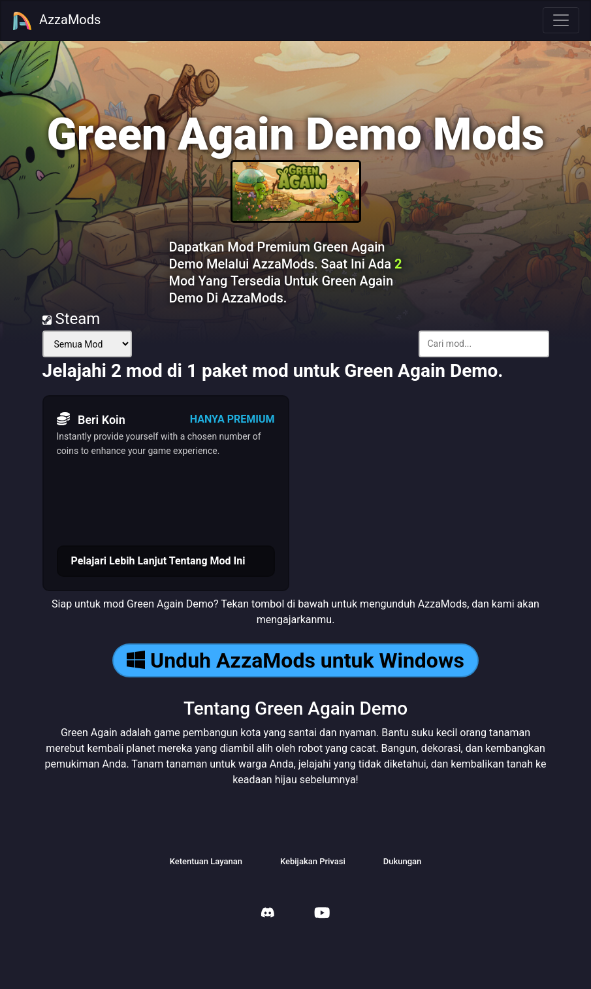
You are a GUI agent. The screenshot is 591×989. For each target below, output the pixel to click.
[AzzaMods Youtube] (322, 914)
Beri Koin (91, 419)
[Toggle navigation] (561, 20)
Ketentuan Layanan (206, 861)
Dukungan (402, 861)
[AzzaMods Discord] (268, 914)
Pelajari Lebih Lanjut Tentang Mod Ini (158, 561)
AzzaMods (56, 20)
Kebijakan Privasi (312, 861)
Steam (71, 319)
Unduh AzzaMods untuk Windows (295, 660)
